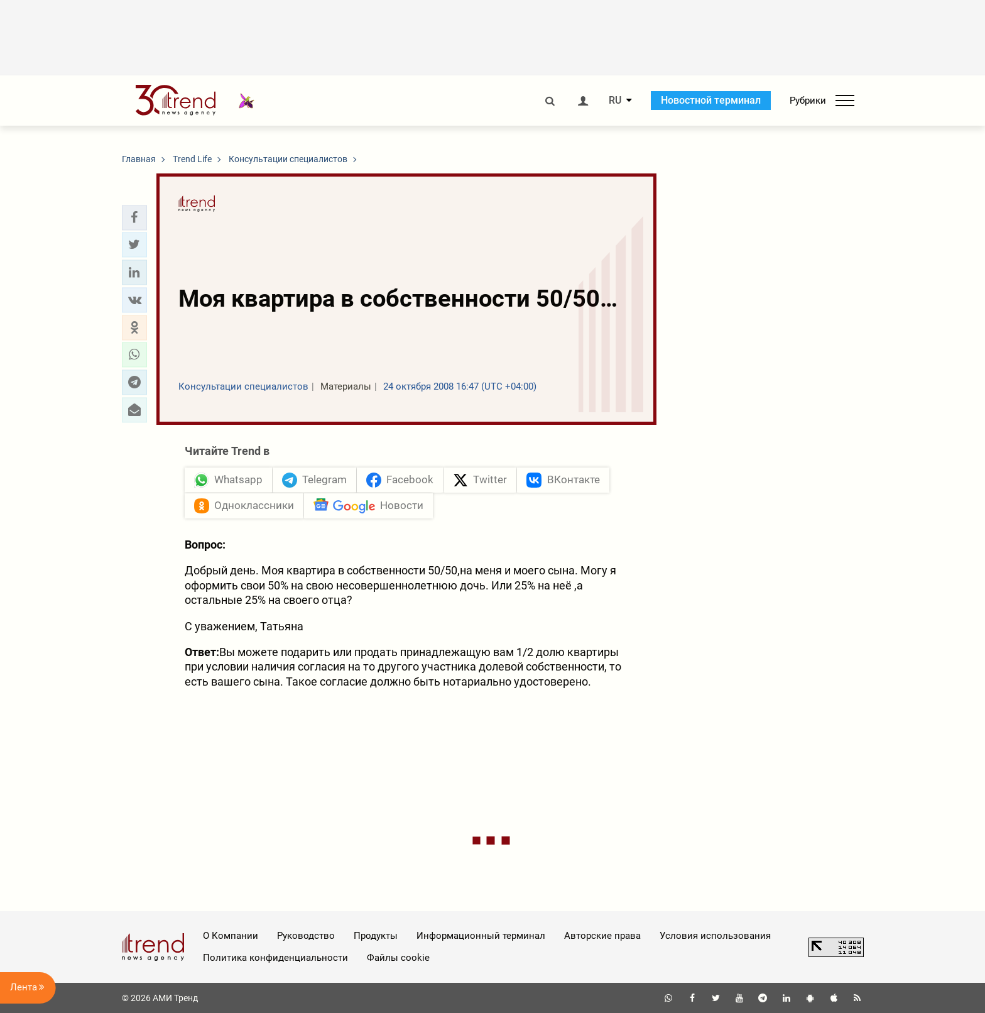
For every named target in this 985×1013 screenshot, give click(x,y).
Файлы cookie (398, 957)
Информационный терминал (480, 935)
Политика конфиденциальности (275, 957)
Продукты (376, 935)
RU (615, 101)
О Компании (230, 935)
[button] (134, 217)
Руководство (306, 935)
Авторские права (602, 935)
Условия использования (715, 935)
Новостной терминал (711, 100)
